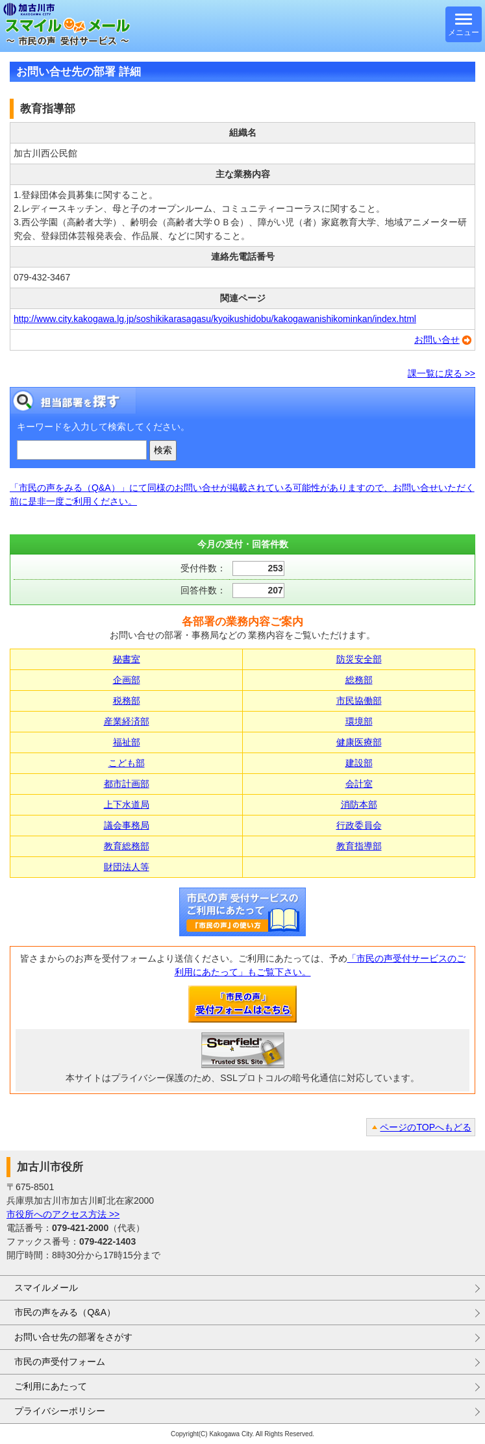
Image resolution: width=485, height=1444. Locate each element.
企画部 (126, 680)
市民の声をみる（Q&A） (65, 1312)
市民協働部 (359, 700)
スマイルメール (46, 1287)
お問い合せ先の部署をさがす (73, 1337)
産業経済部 (126, 721)
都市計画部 (126, 783)
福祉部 (126, 742)
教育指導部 (359, 846)
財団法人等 (126, 867)
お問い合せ (437, 339)
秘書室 (126, 659)
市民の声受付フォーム (59, 1361)
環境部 (359, 721)
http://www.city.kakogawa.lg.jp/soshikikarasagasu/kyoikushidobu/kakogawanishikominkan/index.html (215, 319)
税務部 (126, 700)
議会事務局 (126, 825)
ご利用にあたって (50, 1386)
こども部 (126, 763)
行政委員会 (359, 825)
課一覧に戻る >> (441, 373)
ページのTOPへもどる (425, 1127)
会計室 (359, 783)
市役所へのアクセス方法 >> (62, 1214)
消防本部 (359, 804)
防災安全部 (359, 659)
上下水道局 (126, 804)
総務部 (359, 680)
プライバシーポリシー (59, 1411)
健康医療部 (359, 742)
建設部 (359, 763)
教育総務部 (126, 846)
